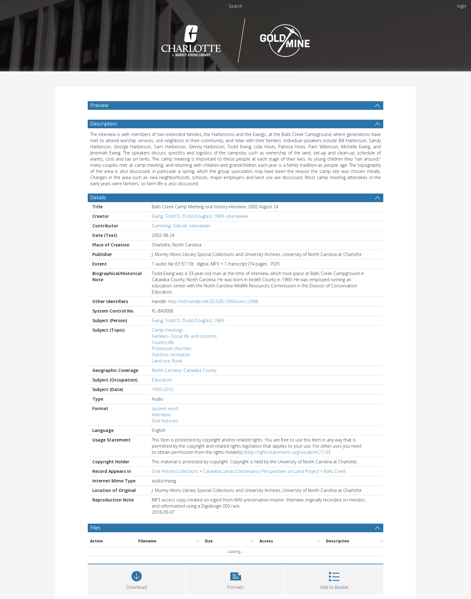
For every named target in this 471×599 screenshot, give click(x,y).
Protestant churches (172, 348)
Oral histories (165, 421)
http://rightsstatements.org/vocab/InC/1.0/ (287, 452)
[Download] (137, 578)
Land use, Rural (167, 361)
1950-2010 (162, 389)
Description (103, 123)
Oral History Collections (175, 471)
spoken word (165, 408)
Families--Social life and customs (184, 336)
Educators (162, 380)
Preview (99, 105)
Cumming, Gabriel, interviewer (181, 226)
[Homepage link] (236, 39)
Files (95, 527)
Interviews (161, 414)
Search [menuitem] (235, 6)
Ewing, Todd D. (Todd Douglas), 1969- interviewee (200, 216)
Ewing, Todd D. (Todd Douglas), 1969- (188, 320)
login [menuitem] (461, 6)
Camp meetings (167, 330)
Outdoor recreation (171, 354)
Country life (163, 342)
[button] (236, 578)
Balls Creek (335, 471)
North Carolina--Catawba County (184, 370)
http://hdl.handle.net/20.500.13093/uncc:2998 (213, 301)
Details (98, 197)
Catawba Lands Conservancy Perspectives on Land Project (261, 471)
